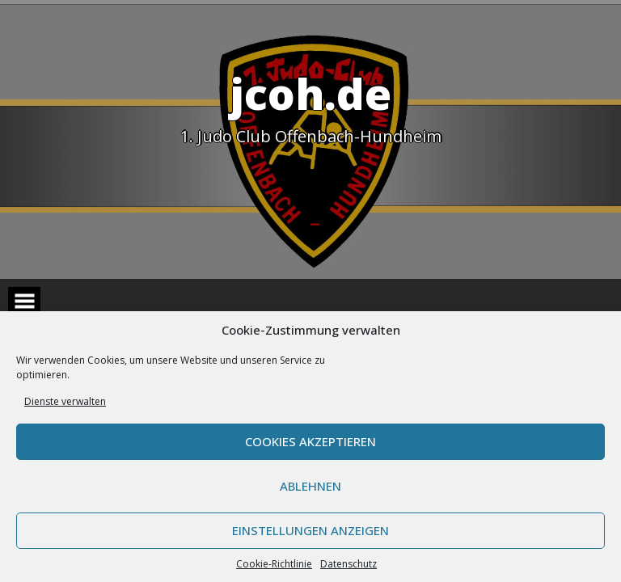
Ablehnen (310, 486)
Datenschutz (348, 564)
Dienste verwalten (65, 401)
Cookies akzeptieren (310, 441)
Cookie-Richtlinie (274, 564)
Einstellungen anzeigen (310, 530)
